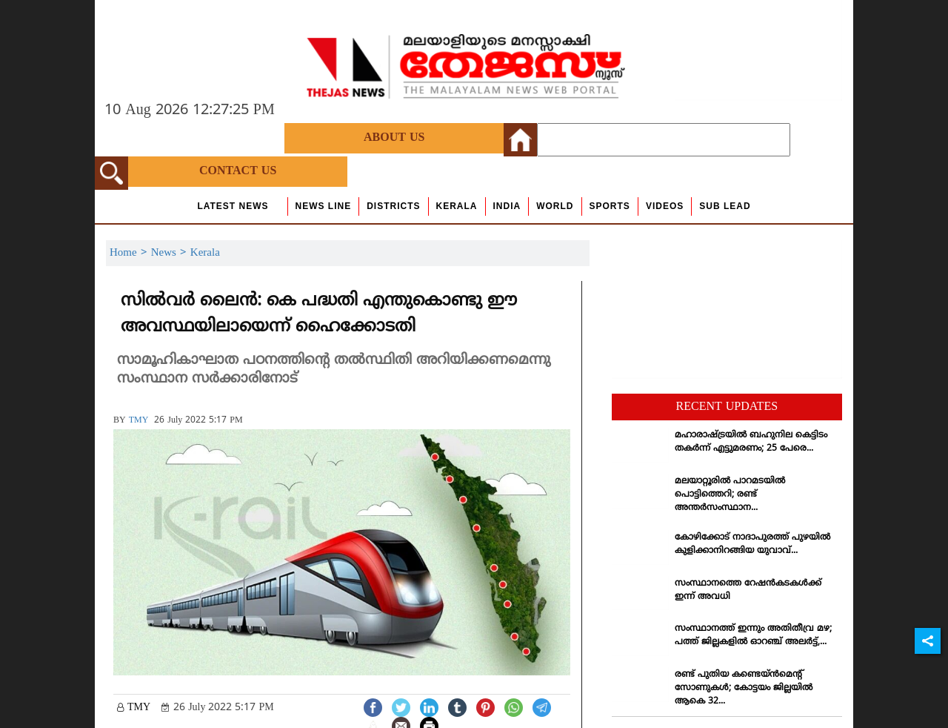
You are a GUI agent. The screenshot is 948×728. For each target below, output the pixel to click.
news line (324, 206)
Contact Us (237, 171)
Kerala (457, 206)
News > (170, 253)
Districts (393, 206)
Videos (665, 206)
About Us (394, 137)
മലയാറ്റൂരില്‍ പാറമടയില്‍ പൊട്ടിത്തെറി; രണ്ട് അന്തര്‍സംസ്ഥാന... (730, 495)
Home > (130, 253)
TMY (139, 420)
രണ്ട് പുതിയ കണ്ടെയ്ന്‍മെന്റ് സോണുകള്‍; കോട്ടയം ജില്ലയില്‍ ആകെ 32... (743, 688)
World (554, 206)
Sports (610, 206)
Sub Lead (724, 206)
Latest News (232, 206)
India (507, 206)
